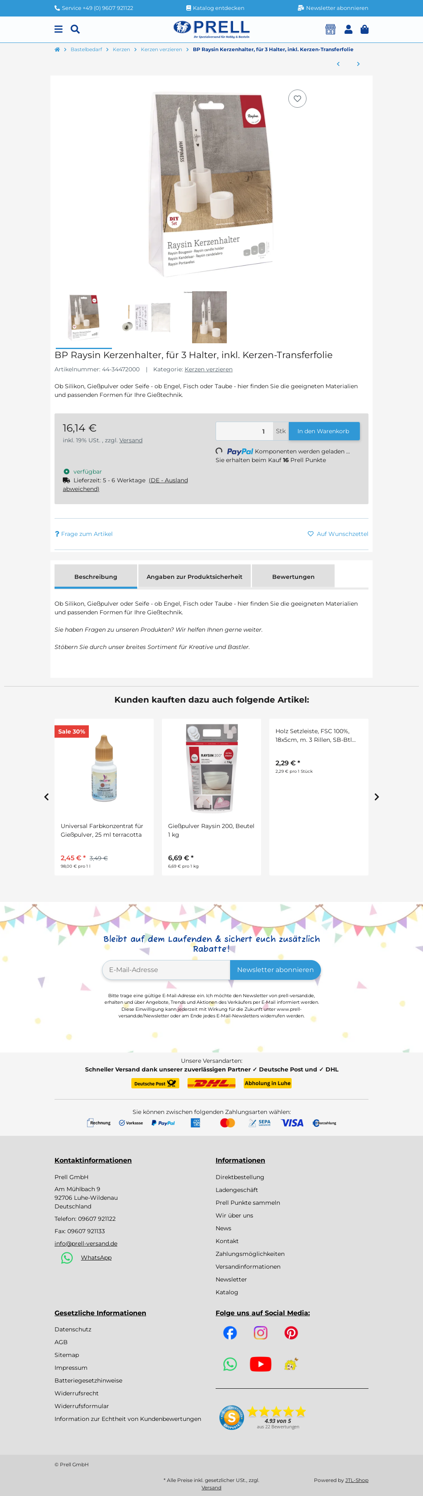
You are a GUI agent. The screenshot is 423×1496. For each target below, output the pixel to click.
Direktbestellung (240, 1177)
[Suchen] (75, 29)
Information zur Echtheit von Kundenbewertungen (128, 1419)
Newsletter (231, 1279)
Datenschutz (73, 1329)
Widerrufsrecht (77, 1393)
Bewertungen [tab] (293, 576)
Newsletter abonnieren (275, 970)
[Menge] (244, 431)
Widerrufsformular (82, 1406)
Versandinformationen (248, 1266)
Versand (131, 440)
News (223, 1228)
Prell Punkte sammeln (248, 1202)
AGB (61, 1342)
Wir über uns (234, 1215)
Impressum (71, 1367)
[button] (348, 29)
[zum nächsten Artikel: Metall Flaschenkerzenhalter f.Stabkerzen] (358, 64)
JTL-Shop (356, 1480)
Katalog (227, 1292)
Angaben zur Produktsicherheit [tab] (194, 576)
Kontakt (227, 1241)
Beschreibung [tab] (95, 576)
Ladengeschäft (237, 1190)
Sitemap (67, 1355)
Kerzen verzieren (209, 369)
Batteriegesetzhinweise (88, 1380)
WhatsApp (96, 1257)
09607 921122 (97, 1218)
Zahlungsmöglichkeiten (250, 1254)
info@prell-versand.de (86, 1243)
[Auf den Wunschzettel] (297, 99)
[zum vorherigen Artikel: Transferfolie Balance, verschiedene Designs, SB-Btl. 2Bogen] (338, 64)
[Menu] (58, 29)
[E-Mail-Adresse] (166, 970)
